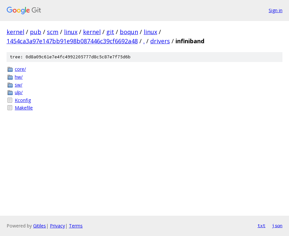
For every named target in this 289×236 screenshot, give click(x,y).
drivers (160, 41)
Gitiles (39, 226)
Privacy (57, 226)
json (277, 225)
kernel (15, 32)
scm (52, 32)
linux (70, 32)
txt (261, 225)
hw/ (19, 77)
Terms (76, 226)
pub (35, 32)
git (110, 32)
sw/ (18, 85)
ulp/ (19, 92)
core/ (20, 69)
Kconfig (23, 100)
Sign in (275, 10)
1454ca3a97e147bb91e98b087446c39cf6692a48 (72, 41)
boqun (129, 32)
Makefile (24, 108)
